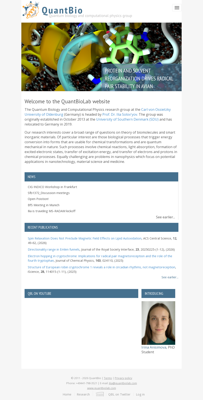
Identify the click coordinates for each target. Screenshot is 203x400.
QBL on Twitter (119, 394)
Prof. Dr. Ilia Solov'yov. (120, 114)
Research (83, 394)
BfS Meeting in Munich (43, 205)
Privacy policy (123, 378)
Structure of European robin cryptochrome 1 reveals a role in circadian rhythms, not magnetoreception (101, 267)
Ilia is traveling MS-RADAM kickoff (51, 211)
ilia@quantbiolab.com (123, 383)
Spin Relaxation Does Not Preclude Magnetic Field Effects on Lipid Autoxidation (84, 238)
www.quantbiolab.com (101, 388)
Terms (108, 378)
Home (67, 394)
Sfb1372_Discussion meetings (49, 193)
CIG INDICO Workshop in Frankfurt (52, 187)
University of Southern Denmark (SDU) (127, 119)
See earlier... (165, 217)
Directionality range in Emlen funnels (53, 249)
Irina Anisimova (153, 347)
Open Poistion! (38, 199)
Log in (140, 394)
